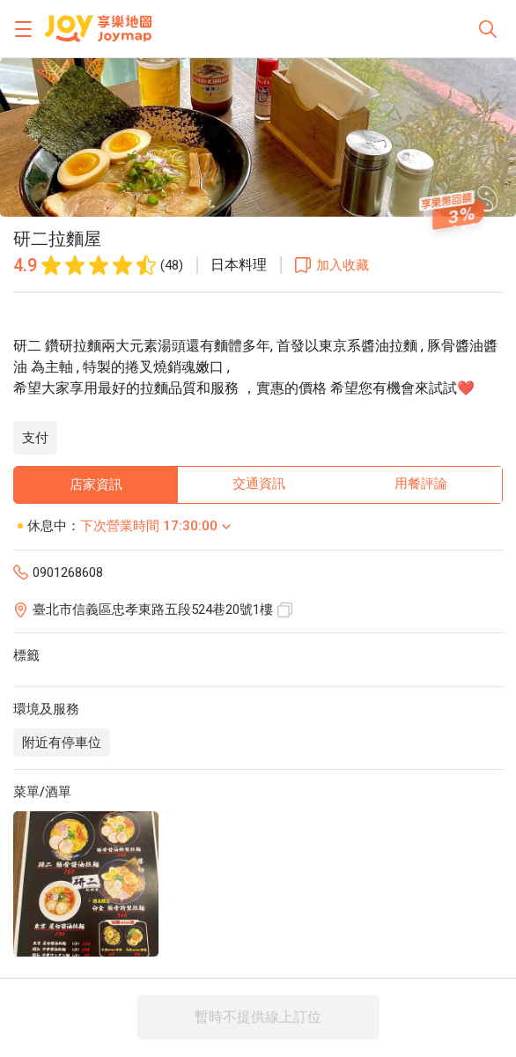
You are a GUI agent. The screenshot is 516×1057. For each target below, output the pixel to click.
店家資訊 (96, 484)
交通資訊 (258, 484)
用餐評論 (420, 484)
